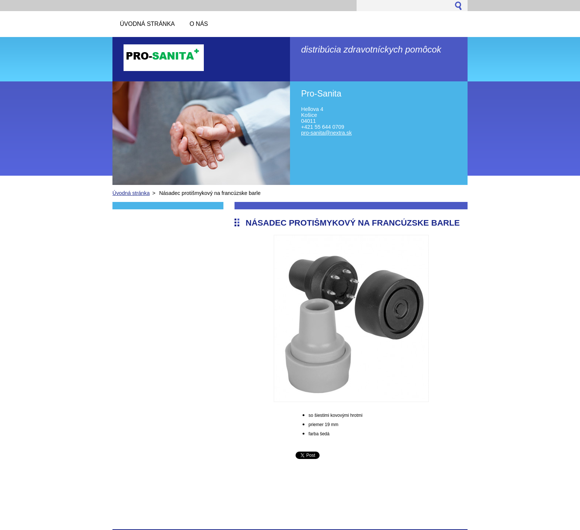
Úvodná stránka (131, 193)
